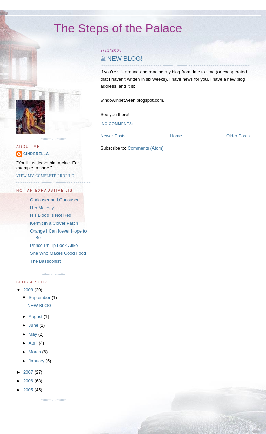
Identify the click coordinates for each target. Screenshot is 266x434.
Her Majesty (42, 207)
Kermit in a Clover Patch (54, 223)
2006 (29, 380)
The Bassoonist (45, 261)
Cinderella (36, 154)
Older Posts (238, 135)
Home (176, 135)
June (34, 325)
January (37, 360)
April (34, 343)
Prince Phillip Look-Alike (54, 245)
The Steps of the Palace (118, 28)
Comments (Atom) (145, 148)
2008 (29, 289)
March (35, 351)
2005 (29, 389)
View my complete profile (45, 176)
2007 (29, 372)
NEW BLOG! (125, 58)
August (36, 316)
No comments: (118, 124)
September (40, 297)
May (33, 334)
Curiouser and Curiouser (54, 199)
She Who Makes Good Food (58, 253)
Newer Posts (113, 135)
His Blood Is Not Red (50, 215)
